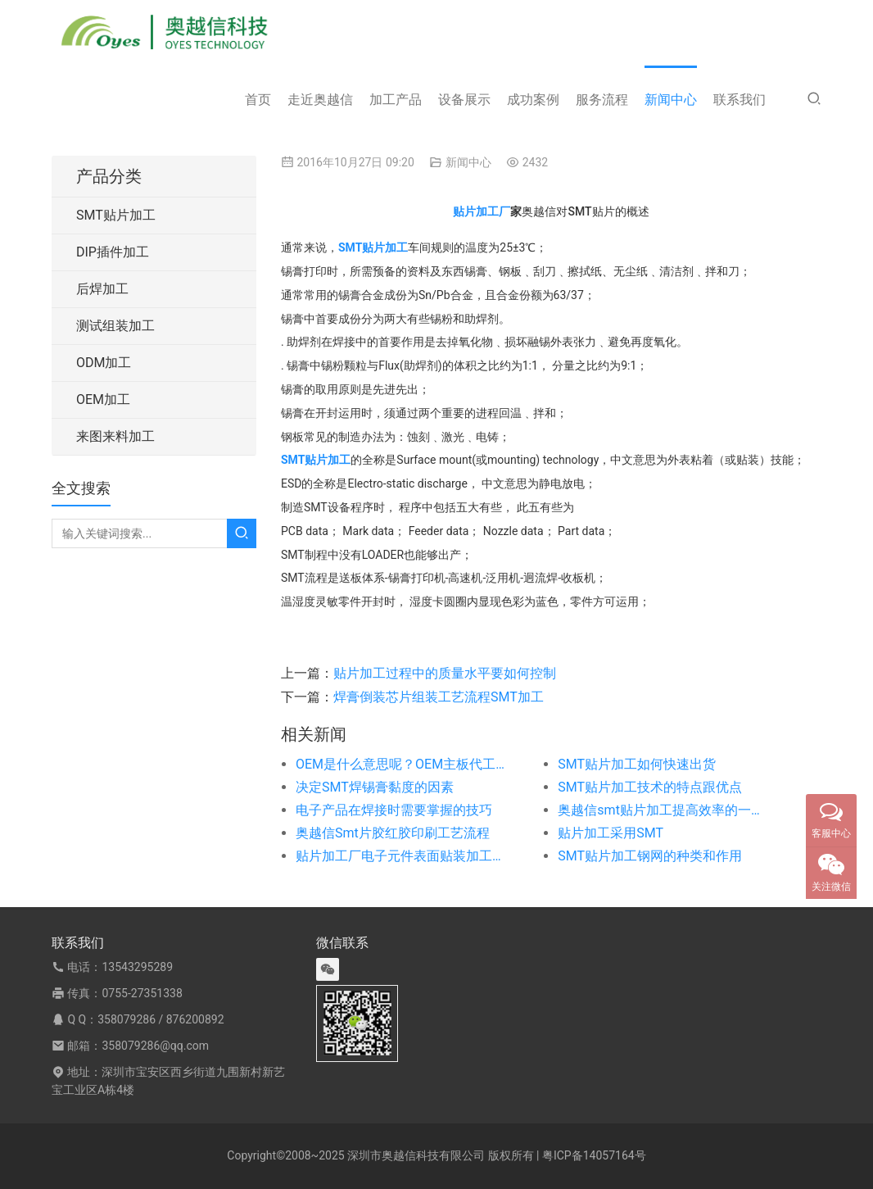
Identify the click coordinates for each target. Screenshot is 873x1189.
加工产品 (395, 99)
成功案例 (533, 99)
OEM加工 (103, 399)
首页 (258, 99)
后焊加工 (102, 289)
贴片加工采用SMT (610, 833)
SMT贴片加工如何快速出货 (637, 764)
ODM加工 (103, 362)
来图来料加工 (115, 436)
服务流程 (602, 99)
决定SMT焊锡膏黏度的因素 (375, 787)
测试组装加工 (115, 326)
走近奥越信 (320, 99)
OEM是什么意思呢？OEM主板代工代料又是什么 (400, 764)
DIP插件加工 (112, 252)
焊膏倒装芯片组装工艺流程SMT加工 (438, 697)
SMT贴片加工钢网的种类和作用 (650, 856)
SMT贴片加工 (116, 215)
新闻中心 (671, 99)
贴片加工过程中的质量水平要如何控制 (444, 673)
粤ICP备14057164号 (594, 1155)
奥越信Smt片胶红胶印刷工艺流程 (393, 833)
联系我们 (739, 99)
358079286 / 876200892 (160, 1019)
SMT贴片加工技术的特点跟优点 (650, 787)
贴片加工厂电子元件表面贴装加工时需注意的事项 (400, 856)
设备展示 (464, 99)
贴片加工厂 (481, 211)
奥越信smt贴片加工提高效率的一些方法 (662, 810)
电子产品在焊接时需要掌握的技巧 (394, 810)
